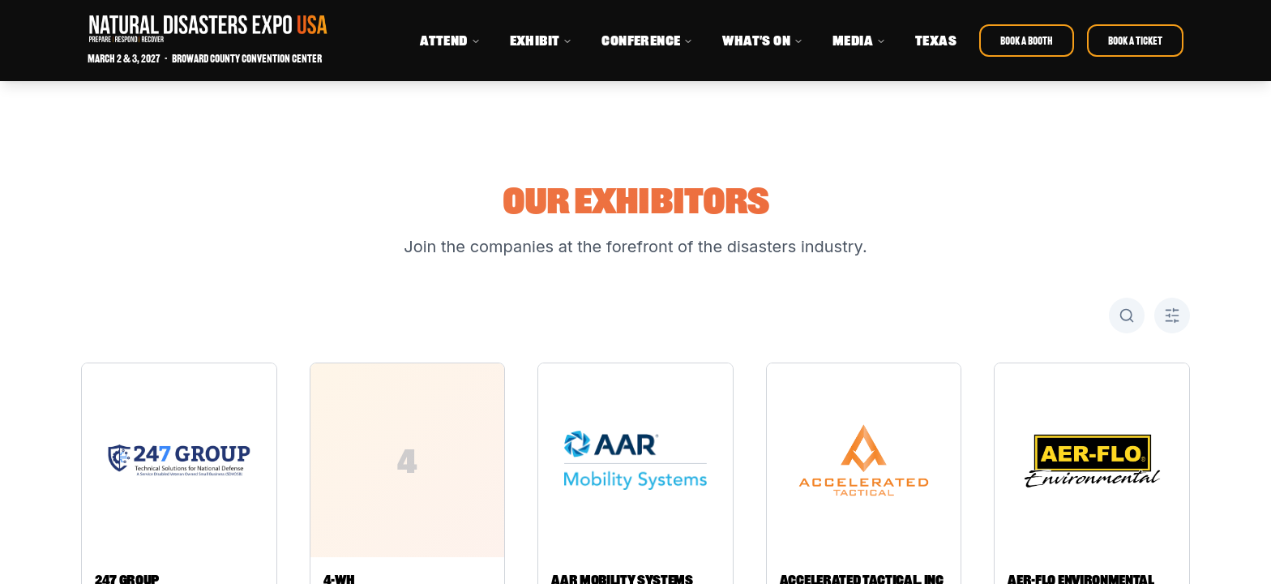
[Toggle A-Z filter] (1172, 315)
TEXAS (935, 40)
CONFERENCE (647, 40)
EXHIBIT (541, 40)
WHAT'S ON (762, 40)
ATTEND (450, 40)
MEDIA (859, 40)
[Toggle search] (1127, 315)
